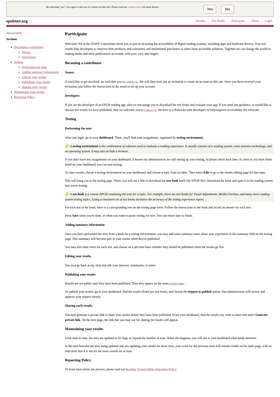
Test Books (218, 20)
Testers (26, 52)
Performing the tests (34, 67)
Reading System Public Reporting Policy (151, 369)
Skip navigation (14, 32)
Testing (18, 62)
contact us (132, 81)
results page (176, 283)
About (255, 20)
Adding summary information (40, 72)
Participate (238, 20)
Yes (210, 9)
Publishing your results (36, 82)
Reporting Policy (24, 97)
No (227, 9)
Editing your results (34, 77)
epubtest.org (17, 21)
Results (200, 20)
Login (268, 20)
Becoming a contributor (28, 47)
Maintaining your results (29, 92)
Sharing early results (34, 87)
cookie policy (135, 6)
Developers (29, 57)
